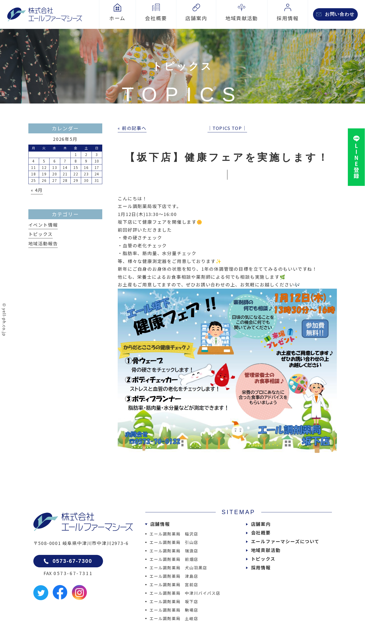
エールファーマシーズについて (285, 541)
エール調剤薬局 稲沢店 (174, 534)
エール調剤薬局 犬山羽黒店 (178, 568)
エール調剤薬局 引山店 (174, 542)
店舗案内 (261, 524)
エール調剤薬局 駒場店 (174, 610)
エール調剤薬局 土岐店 (174, 618)
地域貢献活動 (266, 550)
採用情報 (261, 567)
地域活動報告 (43, 243)
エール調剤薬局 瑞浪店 (174, 551)
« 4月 (37, 190)
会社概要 (261, 532)
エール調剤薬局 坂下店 (174, 601)
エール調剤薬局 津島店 (174, 576)
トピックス (40, 234)
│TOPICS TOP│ (227, 128)
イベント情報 (43, 224)
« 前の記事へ (132, 128)
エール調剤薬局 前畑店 (174, 559)
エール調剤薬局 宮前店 (174, 584)
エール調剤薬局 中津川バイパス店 (185, 593)
